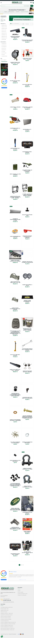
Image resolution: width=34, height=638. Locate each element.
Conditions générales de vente (22, 593)
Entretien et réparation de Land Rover (7, 626)
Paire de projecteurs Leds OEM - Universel (27, 371)
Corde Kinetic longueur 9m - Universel (27, 107)
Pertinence (28, 24)
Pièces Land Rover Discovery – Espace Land (7, 628)
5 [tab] (25, 579)
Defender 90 (4, 25)
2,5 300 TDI (4, 49)
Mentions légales (20, 592)
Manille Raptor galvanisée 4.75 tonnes (27, 486)
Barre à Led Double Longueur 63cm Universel (15, 261)
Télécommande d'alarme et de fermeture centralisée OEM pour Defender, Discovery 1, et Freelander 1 (15, 333)
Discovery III (4, 33)
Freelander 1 (4, 34)
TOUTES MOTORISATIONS (4, 56)
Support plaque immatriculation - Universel (27, 301)
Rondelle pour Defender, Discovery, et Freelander (15, 420)
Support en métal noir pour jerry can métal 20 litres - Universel (15, 197)
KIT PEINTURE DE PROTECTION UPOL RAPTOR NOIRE (27, 552)
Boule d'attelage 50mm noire (27, 215)
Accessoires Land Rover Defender (6, 619)
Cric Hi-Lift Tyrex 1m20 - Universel (27, 85)
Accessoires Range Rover (5, 620)
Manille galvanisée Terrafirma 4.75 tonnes (27, 469)
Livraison (19, 590)
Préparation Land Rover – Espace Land (7, 613)
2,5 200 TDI (4, 48)
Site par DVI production (12, 634)
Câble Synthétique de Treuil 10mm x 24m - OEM (15, 282)
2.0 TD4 (3, 51)
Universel (4, 39)
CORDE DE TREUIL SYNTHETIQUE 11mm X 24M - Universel (15, 309)
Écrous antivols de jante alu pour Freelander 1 (27, 40)
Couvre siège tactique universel (27, 513)
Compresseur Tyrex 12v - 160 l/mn (15, 128)
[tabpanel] (21, 574)
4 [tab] (24, 579)
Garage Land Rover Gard (4, 610)
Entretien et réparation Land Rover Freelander (8, 623)
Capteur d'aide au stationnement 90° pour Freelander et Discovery (15, 528)
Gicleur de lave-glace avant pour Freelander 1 (27, 398)
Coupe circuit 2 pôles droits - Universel (27, 59)
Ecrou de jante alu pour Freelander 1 (15, 461)
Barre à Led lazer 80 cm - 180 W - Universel (15, 370)
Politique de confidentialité (22, 595)
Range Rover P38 (4, 36)
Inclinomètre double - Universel (27, 152)
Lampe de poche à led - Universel (15, 149)
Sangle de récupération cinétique (15, 237)
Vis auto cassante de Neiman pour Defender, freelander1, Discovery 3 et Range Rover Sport (27, 417)
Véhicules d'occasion (4, 611)
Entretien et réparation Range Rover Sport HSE (8, 622)
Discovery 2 (4, 31)
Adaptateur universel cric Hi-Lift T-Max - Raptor (15, 37)
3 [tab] (22, 579)
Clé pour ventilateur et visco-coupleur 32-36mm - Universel (27, 349)
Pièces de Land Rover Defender (6, 616)
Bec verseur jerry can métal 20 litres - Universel (27, 171)
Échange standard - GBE (4, 608)
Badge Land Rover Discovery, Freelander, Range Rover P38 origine (15, 509)
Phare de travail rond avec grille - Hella (15, 63)
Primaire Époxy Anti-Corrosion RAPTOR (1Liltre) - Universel (27, 329)
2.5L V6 (3, 54)
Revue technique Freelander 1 (27, 532)
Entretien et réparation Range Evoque (7, 625)
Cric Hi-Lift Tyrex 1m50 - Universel (15, 355)
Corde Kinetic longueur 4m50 (15, 107)
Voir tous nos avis (4, 87)
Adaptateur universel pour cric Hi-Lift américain (27, 237)
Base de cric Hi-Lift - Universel (27, 130)
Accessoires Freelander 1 (3, 16)
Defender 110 (4, 26)
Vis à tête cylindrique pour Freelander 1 (15, 442)
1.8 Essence (4, 43)
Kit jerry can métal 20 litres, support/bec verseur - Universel (27, 195)
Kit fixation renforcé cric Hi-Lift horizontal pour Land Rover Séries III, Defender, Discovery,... (15, 484)
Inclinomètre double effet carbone (15, 554)
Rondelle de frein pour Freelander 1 (27, 442)
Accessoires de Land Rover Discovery (6, 614)
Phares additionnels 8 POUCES (27, 285)
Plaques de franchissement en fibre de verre (15, 219)
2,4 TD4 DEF (4, 46)
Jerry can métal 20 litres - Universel (15, 174)
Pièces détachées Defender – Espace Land (7, 629)
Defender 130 (4, 28)
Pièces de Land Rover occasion (6, 617)
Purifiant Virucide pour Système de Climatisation (27, 262)
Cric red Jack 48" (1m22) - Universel (15, 81)
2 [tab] (21, 579)
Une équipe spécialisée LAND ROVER (7, 607)
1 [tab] (20, 579)
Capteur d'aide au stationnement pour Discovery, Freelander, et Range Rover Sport (15, 394)
